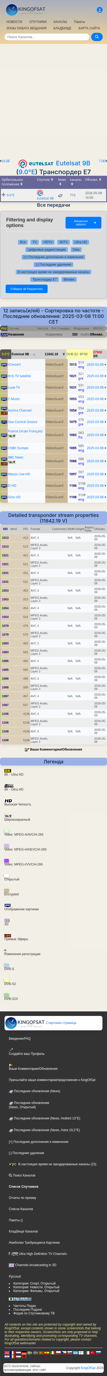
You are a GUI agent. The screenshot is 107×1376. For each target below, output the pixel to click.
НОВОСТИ (14, 22)
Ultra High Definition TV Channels (38, 1254)
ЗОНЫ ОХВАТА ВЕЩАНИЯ (26, 28)
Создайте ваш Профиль (27, 1052)
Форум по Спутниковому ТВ (34, 1313)
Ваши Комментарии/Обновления (56, 749)
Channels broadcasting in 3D (32, 1265)
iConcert (14, 364)
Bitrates (69, 279)
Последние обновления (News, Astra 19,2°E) (44, 1130)
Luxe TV (14, 387)
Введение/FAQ (20, 1038)
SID (75, 334)
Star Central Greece (22, 422)
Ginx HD (14, 497)
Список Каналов (21, 1209)
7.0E (102, 161)
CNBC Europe (18, 448)
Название (16, 334)
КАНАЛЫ (60, 22)
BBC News (15, 457)
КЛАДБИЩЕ (62, 28)
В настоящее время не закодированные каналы (53, 272)
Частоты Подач (24, 1306)
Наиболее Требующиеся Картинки (34, 1243)
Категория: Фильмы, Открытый (36, 1291)
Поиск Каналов (22, 1175)
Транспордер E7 (44, 279)
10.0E (6, 161)
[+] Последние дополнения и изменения (53, 257)
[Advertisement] (53, 100)
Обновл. (96, 334)
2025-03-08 (95, 364)
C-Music (14, 399)
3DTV (63, 242)
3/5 (95, 356)
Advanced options (85, 223)
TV (35, 242)
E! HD (12, 485)
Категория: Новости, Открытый (36, 1287)
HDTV (48, 242)
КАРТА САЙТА (89, 28)
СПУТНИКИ (38, 22)
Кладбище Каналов (23, 1231)
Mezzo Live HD (19, 474)
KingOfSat (88, 1368)
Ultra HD (81, 242)
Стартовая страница (40, 1023)
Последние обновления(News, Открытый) (29, 1105)
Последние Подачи (27, 1309)
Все (23, 242)
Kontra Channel (19, 410)
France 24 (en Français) (25, 431)
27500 (97, 352)
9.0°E (26, 172)
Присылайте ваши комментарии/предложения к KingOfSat (52, 1080)
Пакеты (79, 22)
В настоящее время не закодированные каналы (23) (52, 1164)
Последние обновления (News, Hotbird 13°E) (44, 1118)
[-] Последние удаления (53, 264)
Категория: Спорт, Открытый (34, 1283)
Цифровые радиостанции (47, 250)
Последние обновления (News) (34, 1091)
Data (76, 250)
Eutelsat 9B (73, 163)
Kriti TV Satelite (19, 376)
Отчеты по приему (22, 1198)
